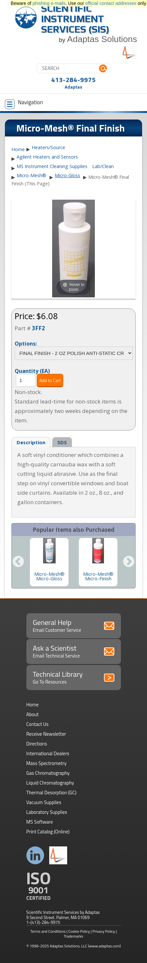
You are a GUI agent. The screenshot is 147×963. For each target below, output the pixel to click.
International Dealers (47, 753)
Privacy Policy (104, 931)
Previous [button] (18, 562)
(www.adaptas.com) (104, 946)
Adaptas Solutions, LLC (68, 946)
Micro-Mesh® (31, 175)
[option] (49, 562)
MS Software (39, 822)
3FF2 (38, 328)
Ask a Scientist (73, 651)
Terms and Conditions (48, 931)
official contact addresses (111, 3)
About (32, 714)
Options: (26, 343)
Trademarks (73, 936)
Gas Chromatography (48, 773)
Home (18, 149)
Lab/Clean (103, 166)
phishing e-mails (49, 3)
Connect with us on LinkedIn (35, 855)
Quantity (32, 370)
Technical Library (73, 677)
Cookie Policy (79, 931)
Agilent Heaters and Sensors (47, 157)
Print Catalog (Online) (48, 831)
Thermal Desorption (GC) (51, 792)
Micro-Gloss (67, 175)
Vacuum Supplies (43, 802)
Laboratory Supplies (46, 812)
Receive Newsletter (46, 734)
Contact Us (37, 724)
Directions (36, 743)
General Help (73, 625)
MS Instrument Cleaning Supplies (52, 166)
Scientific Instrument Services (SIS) (75, 19)
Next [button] (128, 562)
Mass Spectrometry (46, 763)
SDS (62, 442)
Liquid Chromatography (50, 782)
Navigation (24, 103)
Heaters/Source (48, 147)
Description (31, 442)
